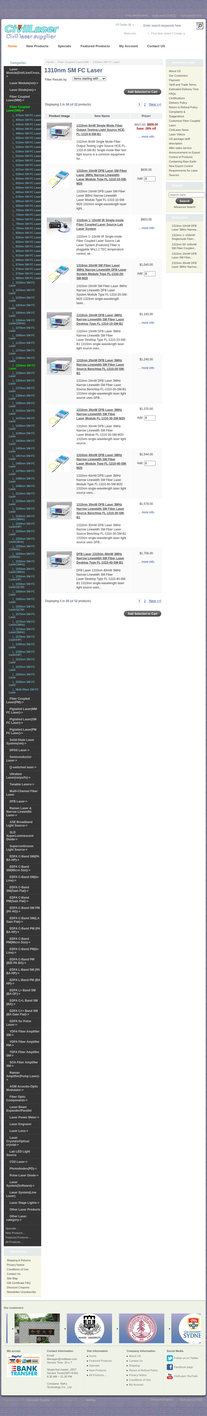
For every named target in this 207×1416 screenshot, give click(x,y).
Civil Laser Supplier (38, 1399)
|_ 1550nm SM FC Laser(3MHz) (22, 570)
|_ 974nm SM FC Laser (26, 264)
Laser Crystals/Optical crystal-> (17, 1141)
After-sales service (180, 147)
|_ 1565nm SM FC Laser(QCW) (22, 608)
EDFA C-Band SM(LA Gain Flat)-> (22, 919)
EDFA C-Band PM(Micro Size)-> (18, 940)
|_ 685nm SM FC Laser (26, 201)
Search (177, 185)
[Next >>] (155, 104)
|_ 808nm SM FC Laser (26, 232)
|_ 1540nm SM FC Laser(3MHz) (22, 518)
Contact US (156, 46)
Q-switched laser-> (23, 767)
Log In (141, 33)
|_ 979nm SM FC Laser (26, 273)
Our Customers (178, 75)
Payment (174, 80)
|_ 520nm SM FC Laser (26, 146)
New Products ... (16, 1232)
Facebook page (180, 1367)
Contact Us (13, 1273)
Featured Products (95, 46)
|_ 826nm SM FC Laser (26, 237)
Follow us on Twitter (182, 1358)
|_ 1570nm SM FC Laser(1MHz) (22, 623)
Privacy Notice (15, 1264)
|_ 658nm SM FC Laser (26, 187)
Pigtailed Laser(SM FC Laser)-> (21, 721)
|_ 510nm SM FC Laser (26, 142)
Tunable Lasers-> (22, 784)
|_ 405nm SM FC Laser (26, 119)
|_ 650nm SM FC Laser (26, 178)
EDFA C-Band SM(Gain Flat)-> (17, 889)
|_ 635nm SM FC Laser (26, 165)
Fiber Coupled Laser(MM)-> (18, 98)
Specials (64, 46)
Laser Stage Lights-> (24, 1203)
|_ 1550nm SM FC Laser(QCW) (22, 585)
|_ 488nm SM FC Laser (26, 133)
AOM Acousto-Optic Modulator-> (22, 1088)
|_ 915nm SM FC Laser (26, 255)
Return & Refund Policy (183, 107)
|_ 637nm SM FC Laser (26, 169)
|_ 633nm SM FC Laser (26, 160)
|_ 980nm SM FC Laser (26, 278)
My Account (128, 46)
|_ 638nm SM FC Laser (26, 174)
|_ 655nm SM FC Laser (26, 183)
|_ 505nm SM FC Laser (26, 137)
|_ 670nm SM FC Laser (26, 196)
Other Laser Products (25, 1209)
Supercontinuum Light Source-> (19, 847)
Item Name (102, 116)
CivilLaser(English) (136, 15)
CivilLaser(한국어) (191, 15)
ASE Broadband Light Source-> (19, 823)
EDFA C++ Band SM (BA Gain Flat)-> (22, 1012)
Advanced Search (184, 206)
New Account (194, 33)
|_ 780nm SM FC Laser (26, 219)
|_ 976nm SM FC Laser (26, 268)
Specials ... (12, 1228)
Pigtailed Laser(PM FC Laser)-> (21, 731)
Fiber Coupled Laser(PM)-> (18, 700)
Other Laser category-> (16, 1218)
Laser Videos (177, 134)
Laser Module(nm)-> (24, 83)
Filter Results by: (56, 79)
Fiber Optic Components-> (16, 1098)
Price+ (146, 116)
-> (18, 108)
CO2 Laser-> (18, 1162)
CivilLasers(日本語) (164, 15)
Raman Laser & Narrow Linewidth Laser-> (19, 811)
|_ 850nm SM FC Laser (26, 246)
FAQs (172, 93)
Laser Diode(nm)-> (23, 90)
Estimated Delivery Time (184, 89)
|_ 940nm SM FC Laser (26, 259)
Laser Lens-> (19, 1131)
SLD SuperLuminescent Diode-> (19, 836)
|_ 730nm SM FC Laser (26, 214)
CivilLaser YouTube (182, 1376)
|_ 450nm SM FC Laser (26, 128)
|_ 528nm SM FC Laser (26, 151)
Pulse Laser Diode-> (24, 1175)
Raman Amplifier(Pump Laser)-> (23, 1076)
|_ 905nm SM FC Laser (26, 250)
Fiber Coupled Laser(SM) (73, 62)
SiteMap (91, 1399)
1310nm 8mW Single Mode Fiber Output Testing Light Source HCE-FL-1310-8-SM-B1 (100, 130)
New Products (37, 46)
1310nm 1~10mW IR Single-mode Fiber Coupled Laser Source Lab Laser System (100, 225)
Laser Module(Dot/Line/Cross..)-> (24, 73)
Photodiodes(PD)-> (23, 1168)
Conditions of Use (18, 1269)
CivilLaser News (179, 129)
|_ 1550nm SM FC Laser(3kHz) (22, 540)
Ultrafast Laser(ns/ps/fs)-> (18, 775)
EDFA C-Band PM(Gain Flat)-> (17, 899)
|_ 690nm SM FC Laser (26, 205)
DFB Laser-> (18, 801)
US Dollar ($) (123, 24)
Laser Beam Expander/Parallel (19, 1108)
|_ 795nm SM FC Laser (26, 228)
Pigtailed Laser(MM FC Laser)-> (21, 710)
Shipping (134, 1365)
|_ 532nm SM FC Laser (26, 155)
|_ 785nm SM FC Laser (26, 223)
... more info (146, 136)
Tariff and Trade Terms (182, 84)
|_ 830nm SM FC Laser (26, 241)
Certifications (177, 98)
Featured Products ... (18, 1237)
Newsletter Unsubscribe (21, 1291)
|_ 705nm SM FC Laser (26, 210)
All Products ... (14, 1241)
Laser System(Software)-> (20, 1183)
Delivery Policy (178, 102)
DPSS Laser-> (19, 750)
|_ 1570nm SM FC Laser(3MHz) (22, 631)
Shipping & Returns (19, 1260)
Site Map (12, 1278)
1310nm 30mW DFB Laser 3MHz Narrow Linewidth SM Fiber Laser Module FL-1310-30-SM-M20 (100, 414)
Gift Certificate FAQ (19, 1282)
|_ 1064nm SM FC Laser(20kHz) (22, 322)
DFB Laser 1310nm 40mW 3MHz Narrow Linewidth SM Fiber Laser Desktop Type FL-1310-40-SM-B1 (100, 558)
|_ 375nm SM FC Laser (26, 115)
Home (12, 46)
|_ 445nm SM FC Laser (26, 124)
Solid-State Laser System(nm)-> (20, 741)
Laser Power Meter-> (24, 1117)
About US (175, 71)
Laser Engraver (20, 1124)
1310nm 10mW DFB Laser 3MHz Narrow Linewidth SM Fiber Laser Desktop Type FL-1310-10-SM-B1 (100, 319)
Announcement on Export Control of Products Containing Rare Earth (184, 157)
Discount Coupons (18, 1287)
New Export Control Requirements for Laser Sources (183, 171)
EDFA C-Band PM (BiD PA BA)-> (20, 961)
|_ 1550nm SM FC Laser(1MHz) (22, 563)
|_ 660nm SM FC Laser (26, 192)
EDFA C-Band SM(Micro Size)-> (18, 868)
